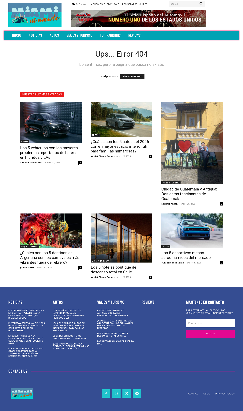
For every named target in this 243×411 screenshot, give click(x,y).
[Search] (201, 4)
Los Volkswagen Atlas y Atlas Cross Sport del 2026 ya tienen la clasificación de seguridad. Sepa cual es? (26, 352)
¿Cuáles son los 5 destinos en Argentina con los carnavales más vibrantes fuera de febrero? (49, 258)
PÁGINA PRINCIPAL (132, 76)
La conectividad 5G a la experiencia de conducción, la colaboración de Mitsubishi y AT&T (25, 340)
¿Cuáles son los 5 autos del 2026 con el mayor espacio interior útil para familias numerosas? (120, 146)
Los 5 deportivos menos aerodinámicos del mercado (186, 255)
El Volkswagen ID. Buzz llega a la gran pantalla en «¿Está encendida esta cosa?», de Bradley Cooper (26, 314)
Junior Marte (27, 267)
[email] (210, 323)
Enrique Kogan (169, 203)
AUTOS (24, 141)
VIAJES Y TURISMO (171, 182)
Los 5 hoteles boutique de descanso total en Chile (113, 269)
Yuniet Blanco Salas (31, 162)
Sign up (210, 333)
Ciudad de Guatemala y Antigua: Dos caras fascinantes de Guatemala (189, 194)
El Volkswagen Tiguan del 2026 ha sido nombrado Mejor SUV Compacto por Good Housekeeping (26, 327)
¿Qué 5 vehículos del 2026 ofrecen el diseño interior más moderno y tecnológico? (71, 346)
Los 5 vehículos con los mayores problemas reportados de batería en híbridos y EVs (49, 153)
